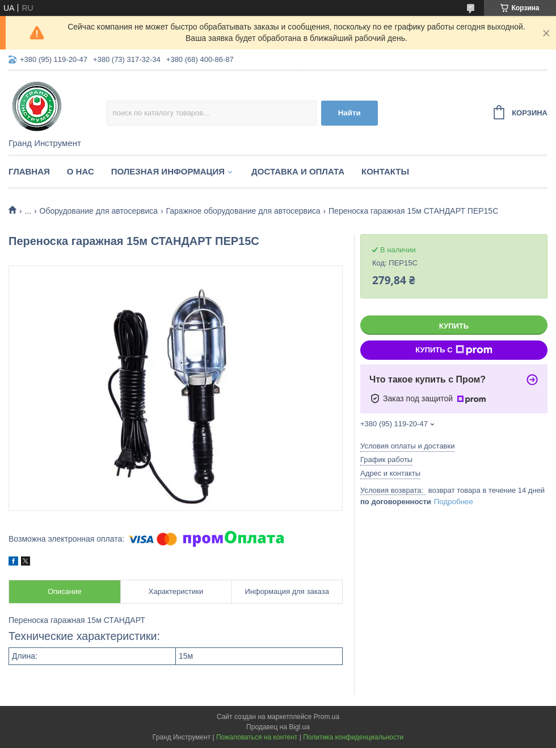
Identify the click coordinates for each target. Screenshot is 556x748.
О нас (80, 171)
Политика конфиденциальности (353, 737)
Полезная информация (168, 171)
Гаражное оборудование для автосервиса (243, 210)
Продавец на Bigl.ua (278, 727)
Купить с (453, 350)
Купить (454, 326)
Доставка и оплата (297, 171)
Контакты (385, 171)
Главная (29, 171)
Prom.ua (326, 717)
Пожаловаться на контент (256, 737)
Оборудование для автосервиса (99, 210)
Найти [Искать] (349, 113)
